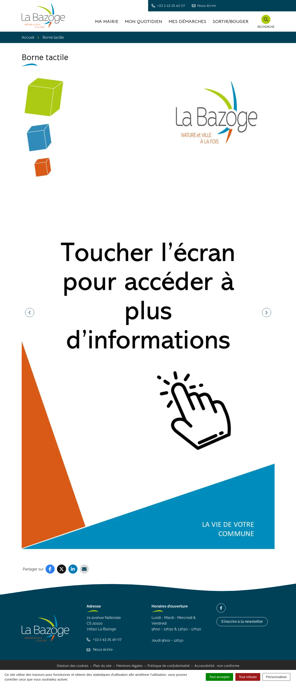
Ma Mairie (106, 21)
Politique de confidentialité (168, 666)
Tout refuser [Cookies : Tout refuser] (248, 677)
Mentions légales (129, 666)
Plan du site (102, 666)
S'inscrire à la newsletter (242, 621)
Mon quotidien (143, 21)
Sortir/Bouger (231, 21)
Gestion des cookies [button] (72, 666)
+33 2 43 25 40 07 (104, 639)
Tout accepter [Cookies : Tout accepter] (219, 677)
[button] (266, 21)
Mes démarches (187, 21)
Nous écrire (100, 649)
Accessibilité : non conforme (216, 666)
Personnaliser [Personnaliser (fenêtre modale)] (276, 677)
